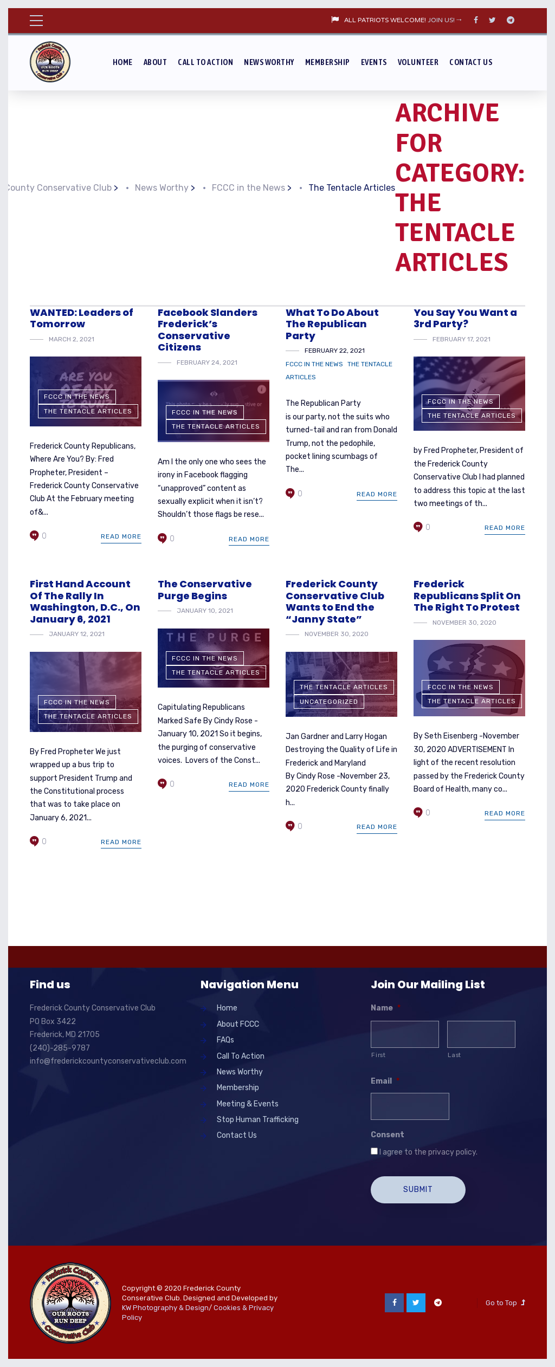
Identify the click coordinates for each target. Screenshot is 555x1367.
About (155, 62)
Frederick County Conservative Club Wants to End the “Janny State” (335, 601)
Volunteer (418, 62)
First (378, 1055)
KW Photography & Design (165, 1307)
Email (385, 1081)
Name (386, 1008)
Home (123, 62)
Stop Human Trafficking (258, 1119)
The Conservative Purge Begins (205, 589)
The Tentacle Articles (88, 411)
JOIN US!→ (445, 20)
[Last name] (481, 1034)
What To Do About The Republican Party (332, 324)
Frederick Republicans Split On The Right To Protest (467, 595)
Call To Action (205, 62)
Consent (387, 1134)
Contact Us (470, 62)
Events (374, 62)
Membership (327, 62)
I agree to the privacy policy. (428, 1152)
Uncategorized (329, 701)
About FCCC (238, 1024)
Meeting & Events (248, 1104)
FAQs (225, 1040)
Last (454, 1055)
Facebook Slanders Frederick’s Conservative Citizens (207, 330)
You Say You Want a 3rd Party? (465, 318)
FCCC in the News (77, 396)
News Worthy (269, 62)
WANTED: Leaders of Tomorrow (81, 318)
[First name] (405, 1034)
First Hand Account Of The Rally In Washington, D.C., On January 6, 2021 (85, 601)
